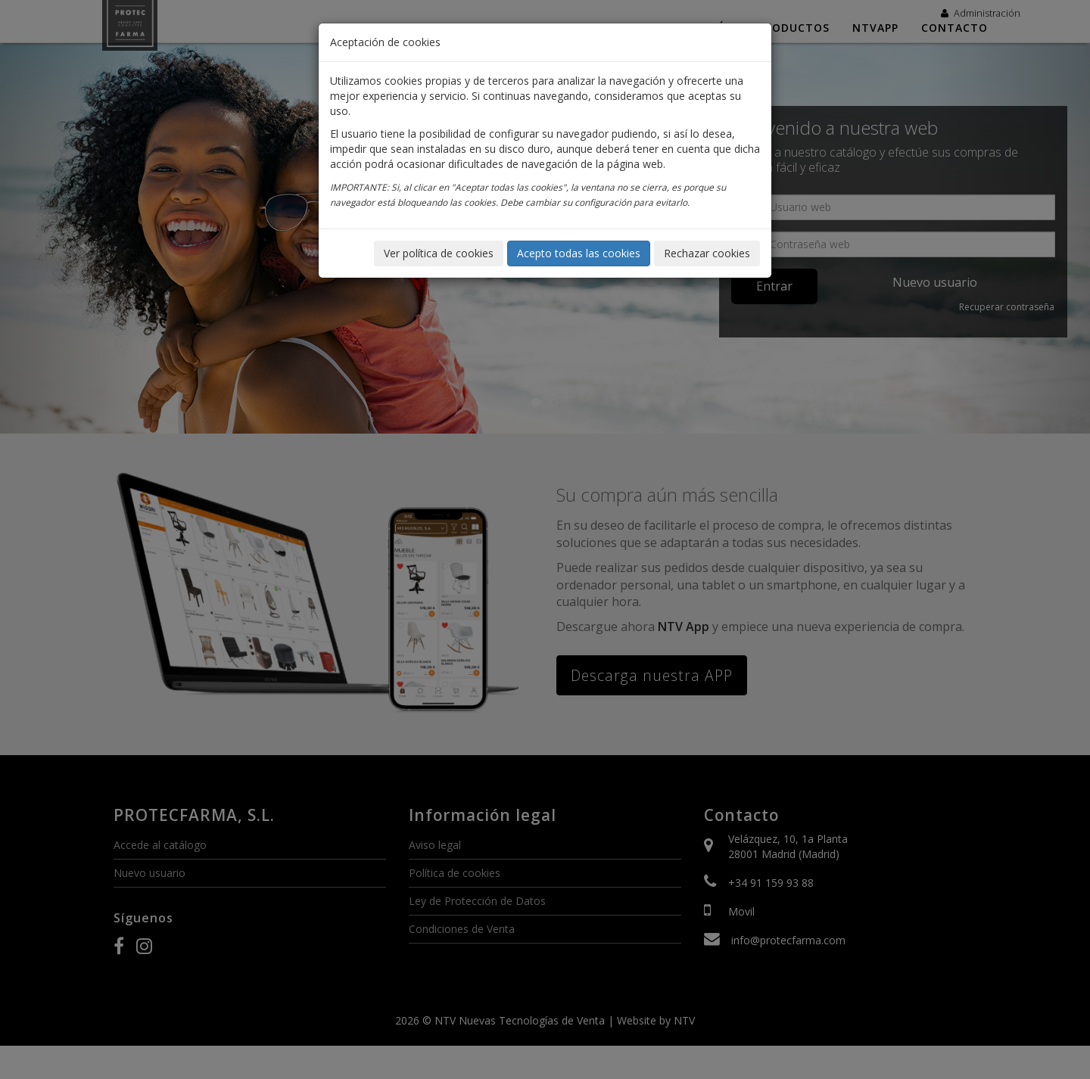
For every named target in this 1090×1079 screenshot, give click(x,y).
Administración (980, 13)
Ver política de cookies (439, 253)
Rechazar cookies (707, 253)
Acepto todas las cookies (578, 253)
